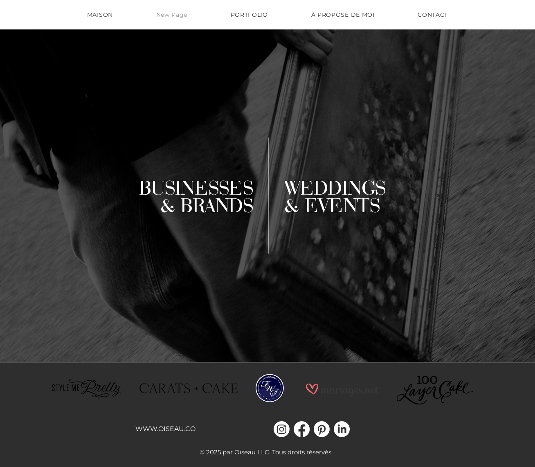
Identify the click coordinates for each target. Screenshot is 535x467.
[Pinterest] (322, 429)
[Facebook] (302, 429)
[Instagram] (282, 429)
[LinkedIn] (342, 429)
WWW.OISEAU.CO (165, 429)
